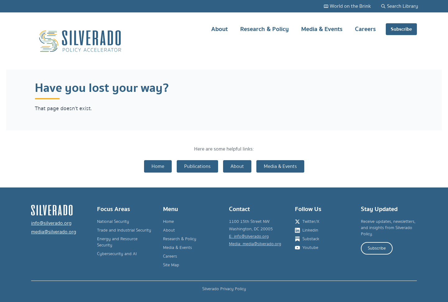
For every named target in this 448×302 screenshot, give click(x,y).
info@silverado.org (51, 223)
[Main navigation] (308, 41)
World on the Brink (347, 6)
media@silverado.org (53, 232)
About (219, 31)
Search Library (399, 6)
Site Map (171, 265)
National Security (113, 221)
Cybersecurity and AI (117, 253)
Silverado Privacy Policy (224, 289)
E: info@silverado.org (249, 236)
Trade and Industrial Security (124, 230)
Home (158, 166)
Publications (197, 166)
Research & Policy (264, 31)
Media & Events (322, 31)
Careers (365, 31)
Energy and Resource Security (117, 242)
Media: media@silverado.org (255, 244)
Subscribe (401, 29)
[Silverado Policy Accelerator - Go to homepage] (81, 41)
